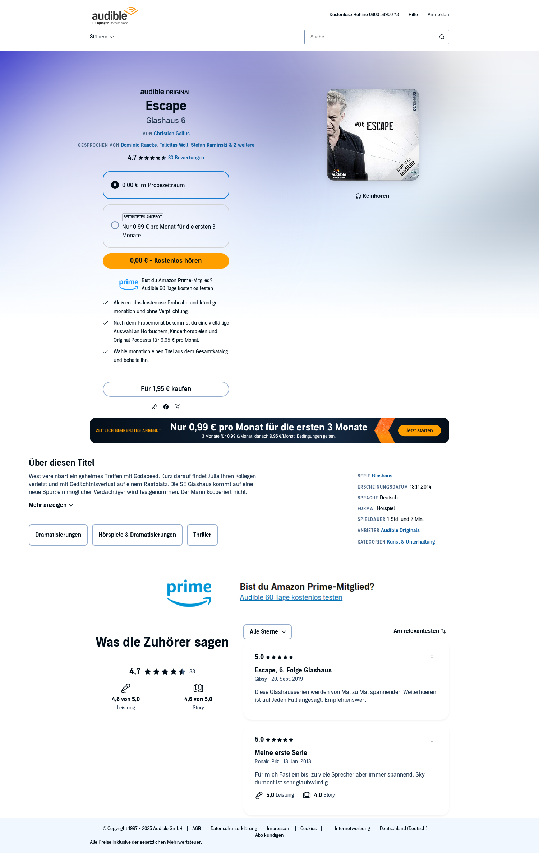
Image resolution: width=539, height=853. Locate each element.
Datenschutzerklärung (234, 828)
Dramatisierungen (58, 536)
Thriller (202, 536)
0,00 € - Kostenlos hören (166, 261)
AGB (197, 828)
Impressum (279, 828)
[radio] (166, 185)
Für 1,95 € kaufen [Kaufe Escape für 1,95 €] (166, 389)
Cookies (309, 828)
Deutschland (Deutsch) (404, 828)
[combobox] (376, 37)
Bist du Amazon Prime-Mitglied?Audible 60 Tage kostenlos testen (177, 285)
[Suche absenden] (442, 37)
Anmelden (438, 15)
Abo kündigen (269, 835)
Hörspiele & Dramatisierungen (137, 536)
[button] (154, 406)
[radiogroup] (166, 209)
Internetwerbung (353, 828)
